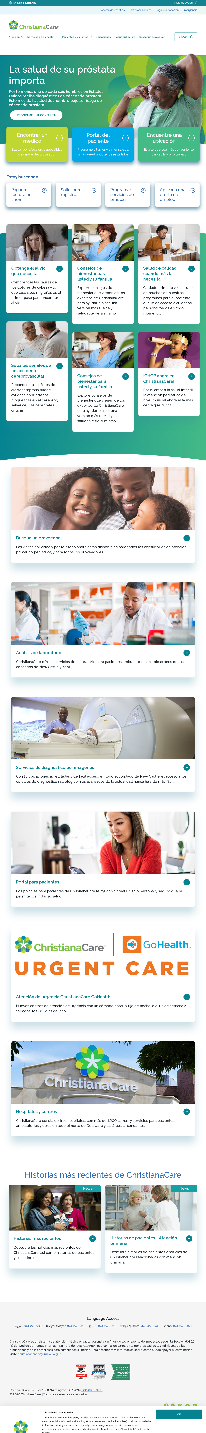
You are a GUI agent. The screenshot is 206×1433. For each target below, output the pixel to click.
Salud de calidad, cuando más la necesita (160, 274)
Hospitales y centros (36, 1111)
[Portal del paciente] (103, 144)
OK (179, 1387)
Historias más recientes (37, 1238)
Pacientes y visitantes (77, 37)
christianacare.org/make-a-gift (39, 1354)
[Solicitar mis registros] (78, 195)
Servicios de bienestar (42, 37)
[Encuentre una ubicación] (169, 144)
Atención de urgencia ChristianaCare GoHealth (63, 996)
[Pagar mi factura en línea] (28, 195)
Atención (16, 37)
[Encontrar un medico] (37, 144)
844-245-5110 (76, 1326)
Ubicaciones (103, 37)
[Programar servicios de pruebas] (127, 195)
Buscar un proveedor (152, 37)
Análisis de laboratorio (38, 652)
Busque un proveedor (38, 538)
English (17, 2)
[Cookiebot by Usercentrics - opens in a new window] (21, 1426)
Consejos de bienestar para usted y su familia (94, 274)
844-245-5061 (33, 1326)
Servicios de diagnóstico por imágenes (55, 767)
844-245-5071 (182, 1326)
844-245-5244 (149, 1326)
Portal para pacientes (37, 882)
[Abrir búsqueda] (185, 37)
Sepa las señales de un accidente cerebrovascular (31, 371)
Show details (49, 1426)
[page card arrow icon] (59, 268)
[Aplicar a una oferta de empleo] (177, 195)
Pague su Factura (125, 37)
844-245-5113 (107, 1326)
